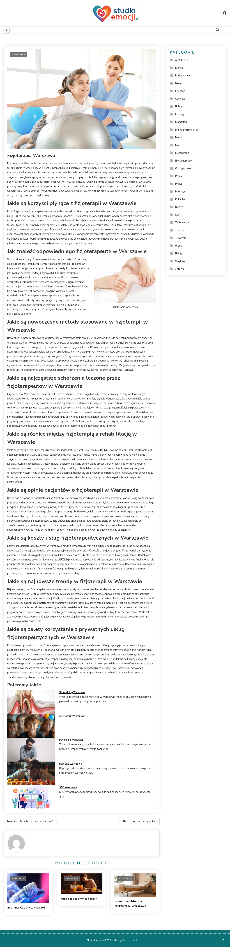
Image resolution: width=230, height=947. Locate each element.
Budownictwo (183, 75)
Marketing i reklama (186, 129)
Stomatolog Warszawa (72, 692)
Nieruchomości (183, 160)
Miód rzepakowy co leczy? (79, 899)
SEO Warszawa (68, 787)
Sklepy (179, 207)
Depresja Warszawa (70, 763)
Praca (178, 176)
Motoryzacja (182, 152)
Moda (178, 137)
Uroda (178, 245)
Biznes (179, 67)
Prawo (179, 183)
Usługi (178, 253)
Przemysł (180, 191)
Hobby (178, 106)
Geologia (180, 98)
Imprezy (180, 114)
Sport (178, 214)
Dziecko (179, 83)
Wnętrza (180, 261)
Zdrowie (180, 268)
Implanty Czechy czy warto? (26, 907)
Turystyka (180, 238)
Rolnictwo (180, 199)
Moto (178, 145)
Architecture (182, 60)
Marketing (181, 122)
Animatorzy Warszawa (72, 716)
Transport (180, 230)
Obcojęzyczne (183, 168)
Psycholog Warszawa (71, 739)
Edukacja (180, 91)
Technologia (182, 222)
